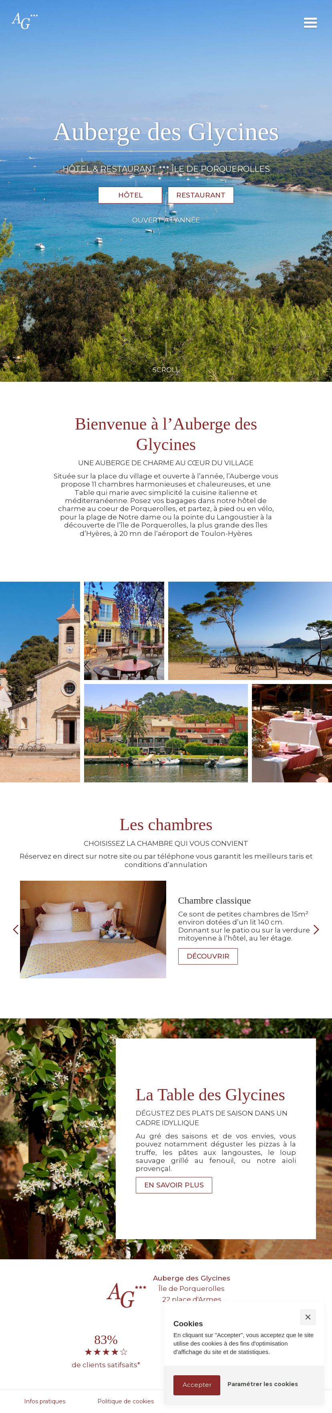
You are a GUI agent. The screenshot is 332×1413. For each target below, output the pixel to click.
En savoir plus (174, 1185)
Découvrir (208, 956)
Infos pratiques (44, 1401)
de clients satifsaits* (106, 1365)
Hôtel (130, 195)
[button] (310, 20)
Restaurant (200, 195)
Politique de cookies (125, 1401)
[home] (148, 20)
